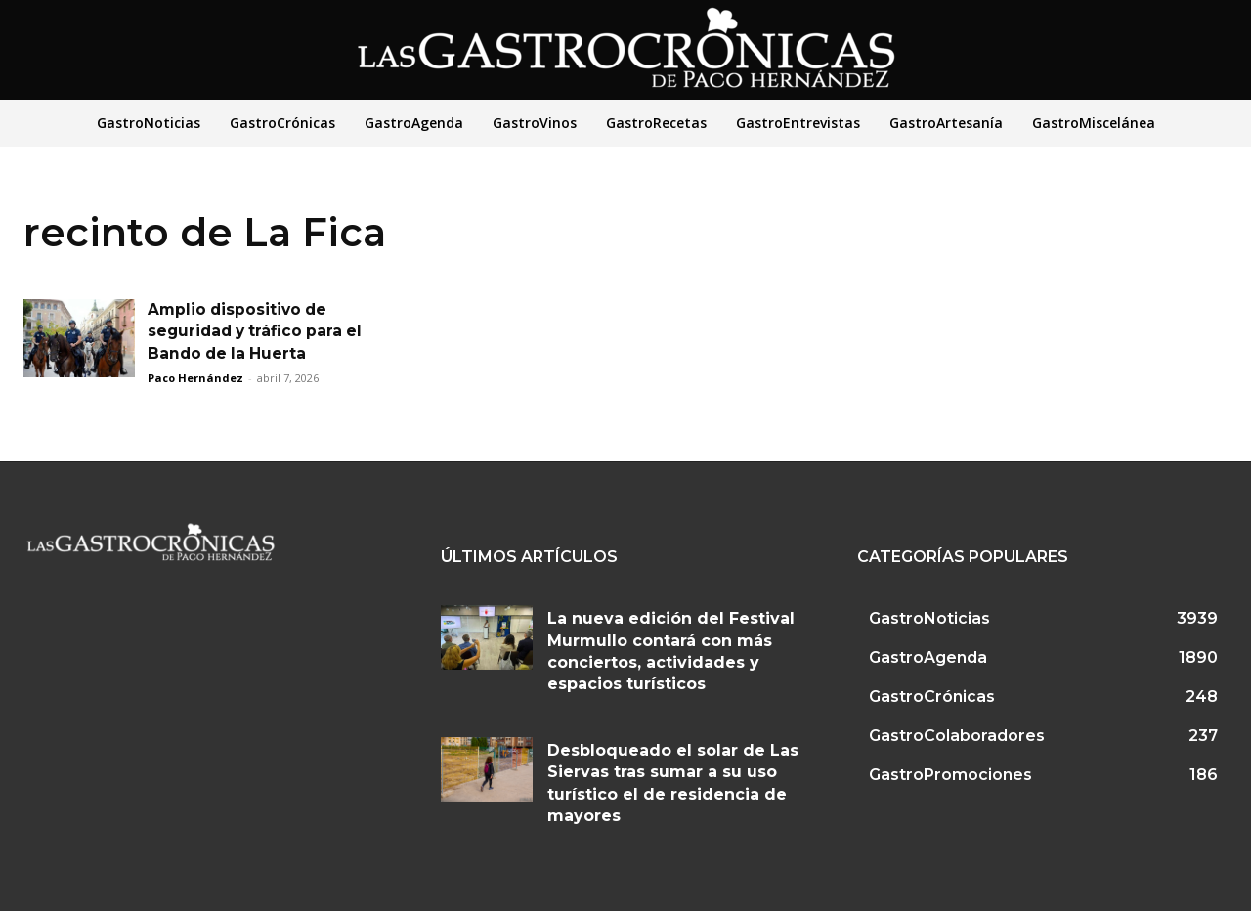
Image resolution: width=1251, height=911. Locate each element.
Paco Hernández (195, 377)
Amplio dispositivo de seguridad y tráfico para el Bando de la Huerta (258, 331)
